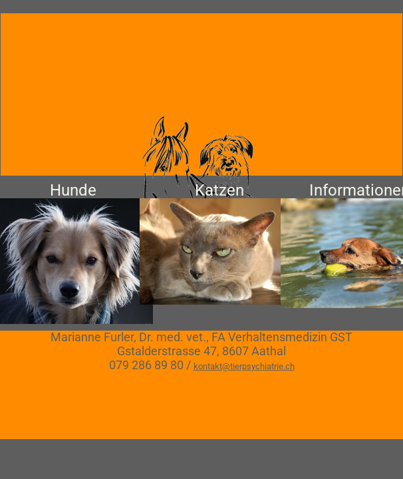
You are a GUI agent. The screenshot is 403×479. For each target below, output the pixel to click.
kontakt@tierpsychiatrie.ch (244, 366)
